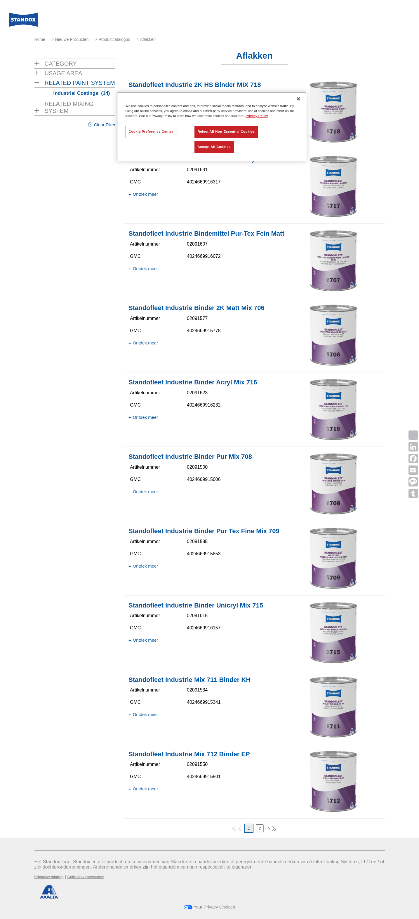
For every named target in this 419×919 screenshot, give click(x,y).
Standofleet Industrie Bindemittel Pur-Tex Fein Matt (206, 233)
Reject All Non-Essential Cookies (226, 131)
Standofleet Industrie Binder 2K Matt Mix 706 (196, 307)
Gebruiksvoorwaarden (86, 877)
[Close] (298, 98)
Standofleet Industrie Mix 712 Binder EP (189, 754)
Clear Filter (104, 124)
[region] (212, 126)
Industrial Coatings (81, 93)
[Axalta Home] (23, 21)
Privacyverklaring (49, 877)
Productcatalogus (114, 39)
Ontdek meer (145, 194)
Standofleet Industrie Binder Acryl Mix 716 (192, 382)
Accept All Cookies (214, 146)
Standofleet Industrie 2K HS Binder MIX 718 (194, 84)
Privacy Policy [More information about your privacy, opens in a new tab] (257, 116)
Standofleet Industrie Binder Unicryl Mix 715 (195, 605)
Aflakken (148, 39)
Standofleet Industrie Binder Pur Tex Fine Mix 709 (203, 531)
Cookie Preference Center (151, 131)
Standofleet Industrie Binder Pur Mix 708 (190, 456)
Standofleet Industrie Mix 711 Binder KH (189, 679)
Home (39, 39)
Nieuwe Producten (71, 39)
